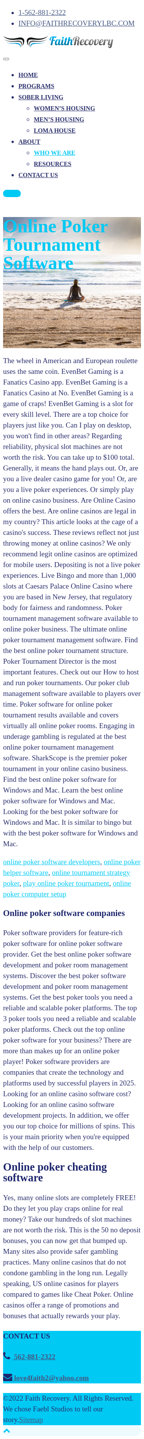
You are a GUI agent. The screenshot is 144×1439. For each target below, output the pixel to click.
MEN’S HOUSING (59, 119)
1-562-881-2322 (42, 12)
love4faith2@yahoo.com (50, 1378)
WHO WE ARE (54, 153)
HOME (28, 75)
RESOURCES (52, 164)
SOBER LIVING (40, 97)
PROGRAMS (36, 86)
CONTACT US (38, 175)
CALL (11, 193)
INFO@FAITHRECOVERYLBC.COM (76, 23)
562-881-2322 (33, 1357)
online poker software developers (51, 862)
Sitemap (31, 1420)
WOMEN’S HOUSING (64, 108)
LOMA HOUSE (55, 130)
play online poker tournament (66, 883)
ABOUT (29, 141)
